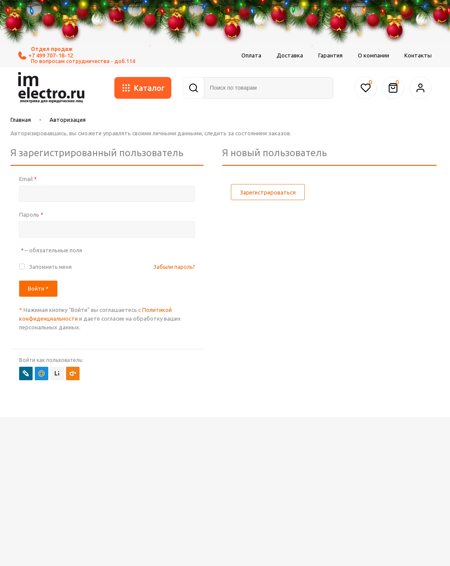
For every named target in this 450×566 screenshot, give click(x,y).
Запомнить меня (50, 267)
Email (28, 179)
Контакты (418, 55)
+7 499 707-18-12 (45, 55)
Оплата (251, 55)
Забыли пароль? (174, 267)
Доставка (290, 55)
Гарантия (330, 55)
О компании (373, 55)
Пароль (31, 214)
